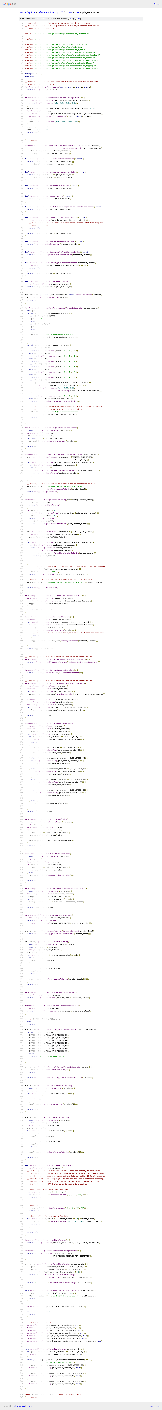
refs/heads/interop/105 (50, 12)
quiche (22, 12)
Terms (29, 1406)
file (71, 18)
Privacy (22, 1406)
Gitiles (15, 1406)
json (157, 1406)
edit (78, 18)
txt (151, 1406)
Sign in (156, 4)
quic (70, 12)
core (77, 12)
